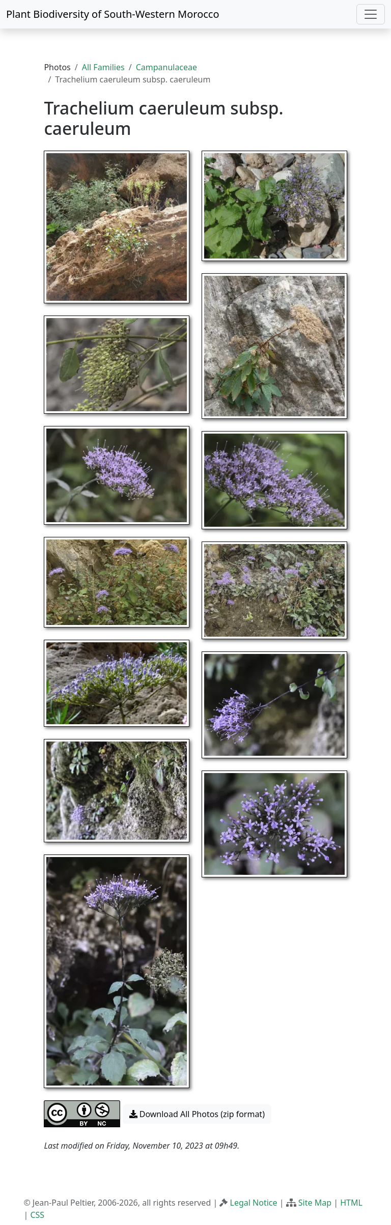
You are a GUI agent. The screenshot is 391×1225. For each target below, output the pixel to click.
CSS (37, 1214)
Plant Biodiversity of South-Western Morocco (112, 14)
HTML (351, 1202)
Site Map (314, 1202)
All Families (103, 67)
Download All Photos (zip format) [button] (197, 1114)
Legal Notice (253, 1202)
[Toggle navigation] (370, 14)
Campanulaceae (166, 67)
